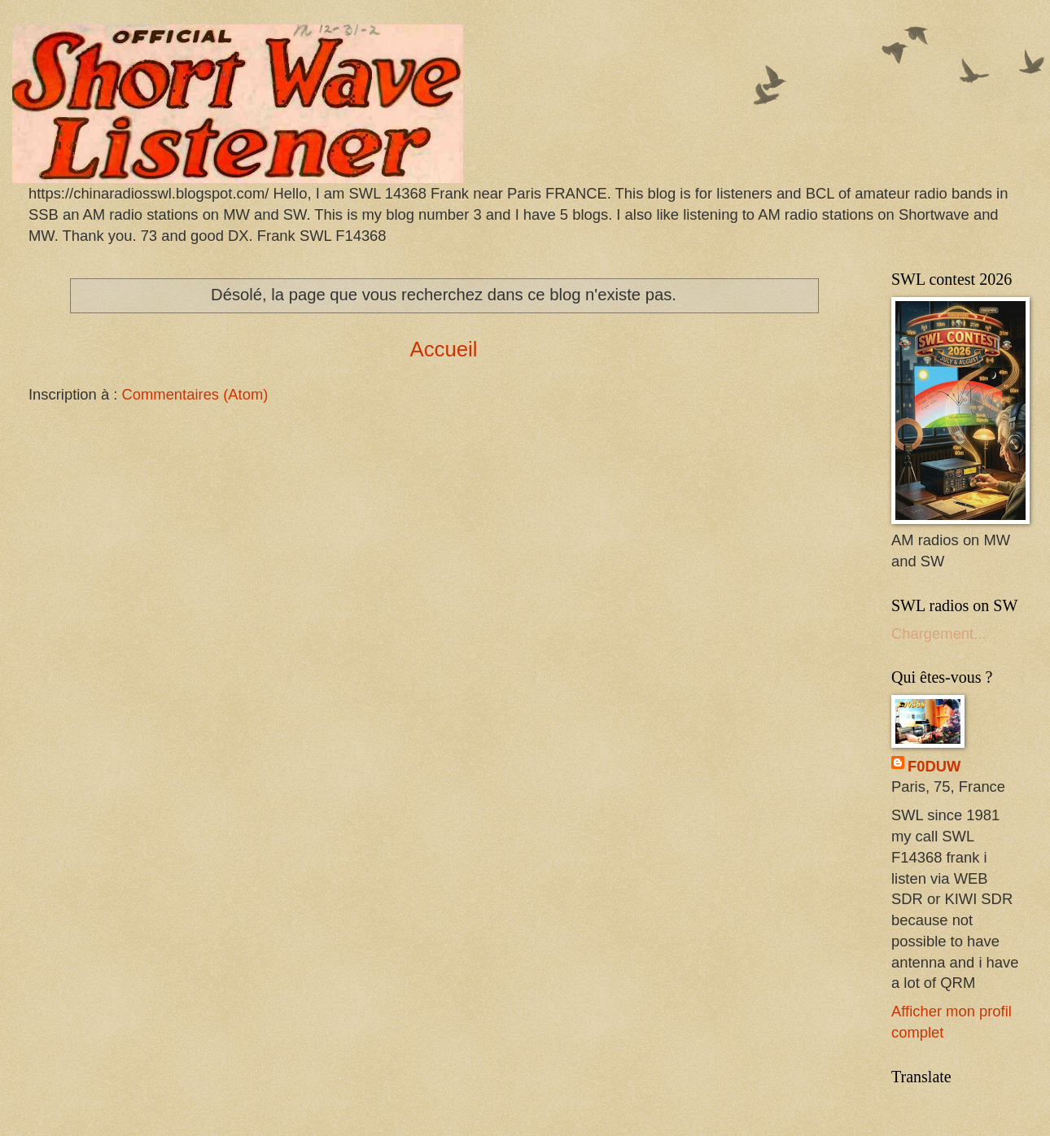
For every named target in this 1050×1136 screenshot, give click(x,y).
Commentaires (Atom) (194, 394)
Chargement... (939, 633)
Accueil (443, 349)
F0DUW (934, 766)
